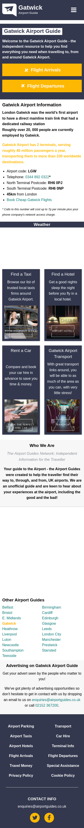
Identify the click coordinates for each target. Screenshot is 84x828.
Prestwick (49, 645)
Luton (6, 639)
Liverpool (9, 634)
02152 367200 (46, 705)
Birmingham (51, 607)
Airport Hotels (21, 746)
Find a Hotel (63, 274)
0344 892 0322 (37, 177)
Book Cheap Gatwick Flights (29, 200)
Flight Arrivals (42, 69)
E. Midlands (11, 618)
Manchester (51, 639)
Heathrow (9, 629)
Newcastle (10, 645)
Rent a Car (21, 350)
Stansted (49, 650)
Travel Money (21, 766)
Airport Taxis (21, 736)
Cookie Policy (63, 775)
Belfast (7, 607)
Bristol (7, 613)
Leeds (47, 629)
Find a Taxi (21, 274)
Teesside (9, 656)
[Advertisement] (42, 551)
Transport (63, 726)
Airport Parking (21, 726)
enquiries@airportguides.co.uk (56, 700)
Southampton (13, 650)
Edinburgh (50, 618)
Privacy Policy (21, 775)
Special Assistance (63, 766)
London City (51, 634)
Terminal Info (63, 746)
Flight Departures (42, 86)
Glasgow (49, 623)
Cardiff (47, 613)
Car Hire (63, 736)
